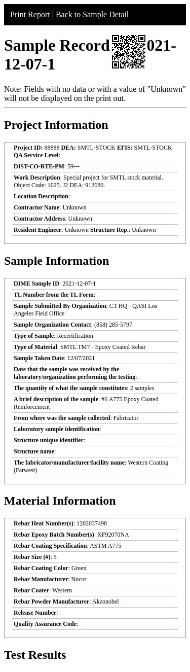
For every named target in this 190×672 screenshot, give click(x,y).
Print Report (30, 14)
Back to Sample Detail (92, 14)
